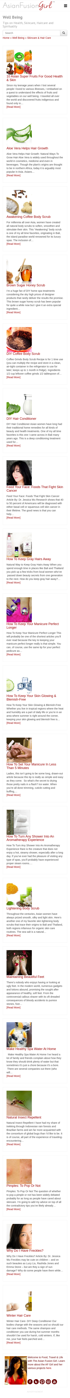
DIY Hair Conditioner (21, 418)
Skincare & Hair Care (39, 37)
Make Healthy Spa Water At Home (31, 1049)
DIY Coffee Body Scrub (23, 354)
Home (6, 37)
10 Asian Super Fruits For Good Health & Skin (35, 78)
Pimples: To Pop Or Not (24, 1186)
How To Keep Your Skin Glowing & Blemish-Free (31, 697)
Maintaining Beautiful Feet (25, 977)
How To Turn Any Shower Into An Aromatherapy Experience (30, 838)
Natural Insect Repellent (24, 1117)
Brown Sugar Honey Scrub (26, 285)
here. (49, 1368)
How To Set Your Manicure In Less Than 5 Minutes (31, 766)
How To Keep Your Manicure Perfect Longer (33, 625)
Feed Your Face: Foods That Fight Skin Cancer (35, 488)
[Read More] (13, 106)
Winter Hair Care (19, 1315)
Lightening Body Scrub (23, 908)
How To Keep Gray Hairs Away (29, 559)
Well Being (18, 37)
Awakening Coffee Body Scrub (29, 217)
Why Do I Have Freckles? (25, 1250)
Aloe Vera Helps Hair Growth (27, 148)
